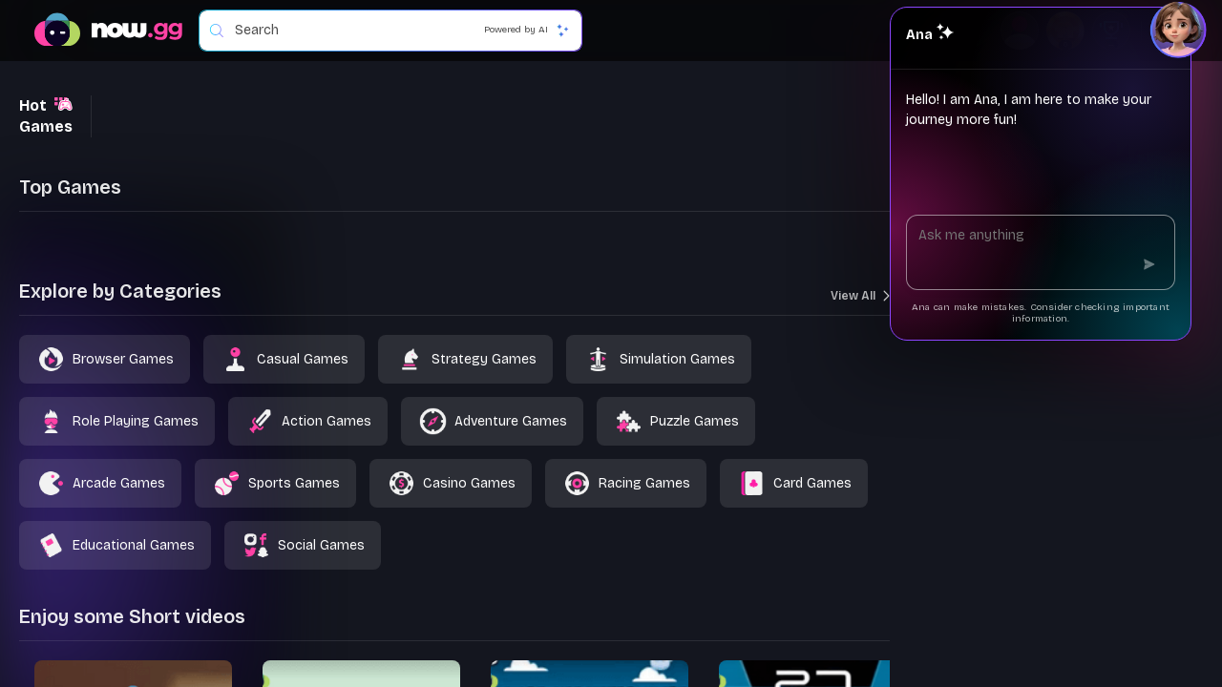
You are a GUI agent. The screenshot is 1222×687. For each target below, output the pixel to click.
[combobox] (398, 30)
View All (860, 295)
